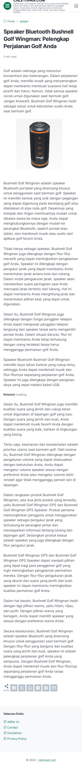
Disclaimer (13, 733)
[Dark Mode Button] (76, 6)
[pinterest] (45, 687)
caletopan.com (47, 760)
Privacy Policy (15, 739)
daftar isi (11, 722)
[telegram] (37, 687)
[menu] (7, 6)
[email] (53, 687)
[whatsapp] (29, 687)
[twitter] (21, 687)
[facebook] (13, 687)
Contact (11, 727)
